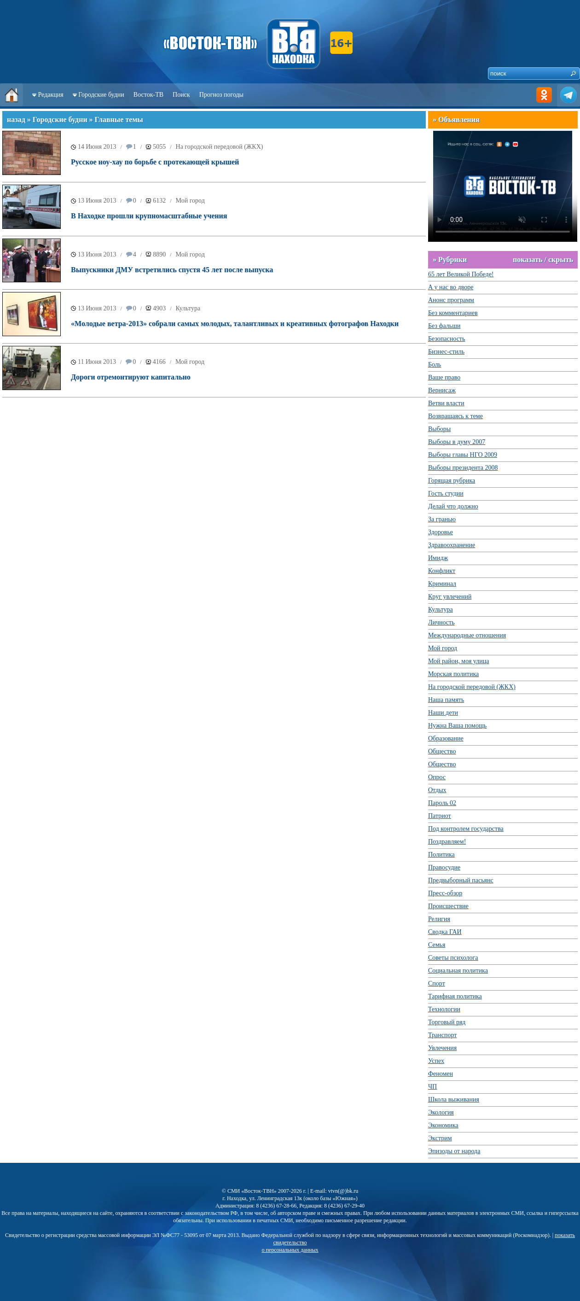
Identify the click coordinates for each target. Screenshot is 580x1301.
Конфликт (441, 570)
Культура (188, 308)
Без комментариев (453, 312)
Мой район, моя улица (458, 661)
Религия (439, 919)
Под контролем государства (466, 828)
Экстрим (440, 1138)
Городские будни (101, 94)
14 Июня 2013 (97, 146)
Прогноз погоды (221, 94)
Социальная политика (458, 970)
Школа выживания (453, 1099)
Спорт (436, 983)
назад (16, 119)
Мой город (190, 200)
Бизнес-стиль (446, 351)
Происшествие (448, 906)
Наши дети (443, 712)
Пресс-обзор (445, 893)
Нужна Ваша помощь (457, 725)
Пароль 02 (442, 802)
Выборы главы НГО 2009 (462, 454)
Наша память (446, 699)
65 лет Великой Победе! (461, 274)
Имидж (438, 557)
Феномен (440, 1073)
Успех (436, 1060)
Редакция (51, 94)
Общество (442, 751)
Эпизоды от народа (454, 1151)
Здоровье (440, 532)
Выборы (439, 429)
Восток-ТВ (148, 94)
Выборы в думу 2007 (456, 441)
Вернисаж (442, 390)
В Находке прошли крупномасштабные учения (149, 216)
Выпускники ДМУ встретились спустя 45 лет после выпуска (172, 270)
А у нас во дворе (450, 287)
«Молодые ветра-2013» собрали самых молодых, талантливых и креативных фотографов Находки (235, 323)
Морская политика (453, 674)
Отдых (437, 790)
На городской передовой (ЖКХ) (219, 146)
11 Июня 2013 (97, 361)
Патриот (439, 815)
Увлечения (442, 1047)
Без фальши (444, 325)
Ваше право (444, 377)
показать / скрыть (543, 259)
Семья (436, 944)
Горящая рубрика (451, 480)
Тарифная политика (455, 996)
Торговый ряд (446, 1022)
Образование (446, 738)
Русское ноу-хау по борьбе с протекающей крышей (155, 162)
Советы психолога (453, 957)
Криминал (442, 583)
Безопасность (446, 338)
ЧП (432, 1086)
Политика (441, 854)
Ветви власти (446, 403)
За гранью (442, 519)
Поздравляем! (447, 841)
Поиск (181, 94)
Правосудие (444, 867)
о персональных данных (289, 1250)
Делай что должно (453, 506)
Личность (441, 622)
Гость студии (446, 493)
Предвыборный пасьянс (460, 880)
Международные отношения (467, 635)
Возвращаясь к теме (455, 416)
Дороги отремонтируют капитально (131, 377)
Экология (441, 1112)
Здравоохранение (451, 545)
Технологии (444, 1009)
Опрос (437, 777)
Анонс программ (451, 300)
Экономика (443, 1125)
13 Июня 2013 (97, 200)
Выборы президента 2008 (463, 467)
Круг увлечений (449, 596)
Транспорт (442, 1035)
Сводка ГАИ (445, 931)
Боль (434, 364)
